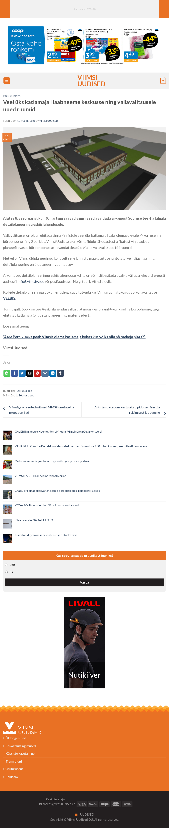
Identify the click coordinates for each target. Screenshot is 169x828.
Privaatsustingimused (21, 746)
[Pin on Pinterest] (37, 373)
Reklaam (12, 777)
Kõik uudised (12, 96)
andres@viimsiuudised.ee (57, 804)
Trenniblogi (14, 761)
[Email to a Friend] (29, 373)
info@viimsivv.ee (31, 281)
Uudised (84, 814)
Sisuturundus (14, 769)
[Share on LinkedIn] (52, 373)
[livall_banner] (84, 642)
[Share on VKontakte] (45, 373)
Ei (11, 572)
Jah (12, 564)
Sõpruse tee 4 (28, 395)
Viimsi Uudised (84, 80)
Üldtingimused (16, 738)
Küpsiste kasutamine (20, 753)
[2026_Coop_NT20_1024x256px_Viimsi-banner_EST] (84, 45)
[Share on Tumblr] (60, 373)
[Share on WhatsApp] (6, 373)
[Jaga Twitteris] (22, 373)
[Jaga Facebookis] (14, 373)
